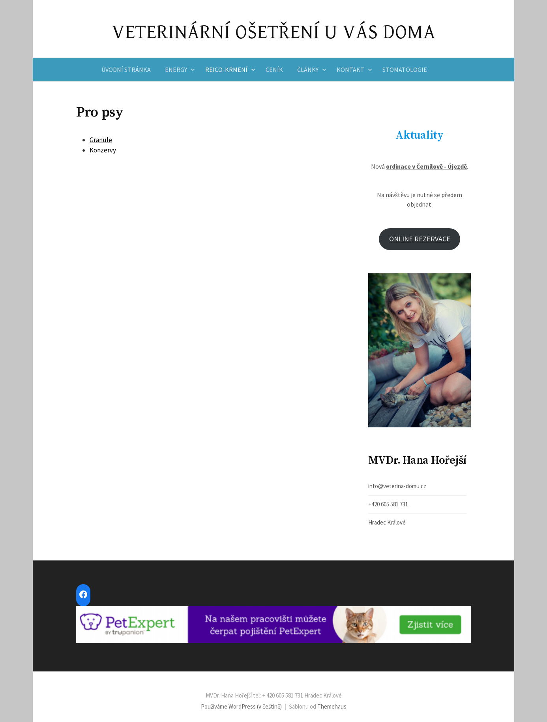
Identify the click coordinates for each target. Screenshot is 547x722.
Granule (101, 139)
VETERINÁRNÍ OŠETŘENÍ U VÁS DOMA (274, 32)
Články (307, 69)
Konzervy (103, 150)
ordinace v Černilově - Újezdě (426, 166)
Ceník (274, 69)
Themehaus (332, 706)
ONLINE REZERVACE (419, 238)
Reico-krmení (226, 69)
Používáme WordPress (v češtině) (241, 706)
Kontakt (350, 69)
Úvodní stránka (126, 69)
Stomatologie (404, 69)
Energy (176, 69)
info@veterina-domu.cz (397, 486)
